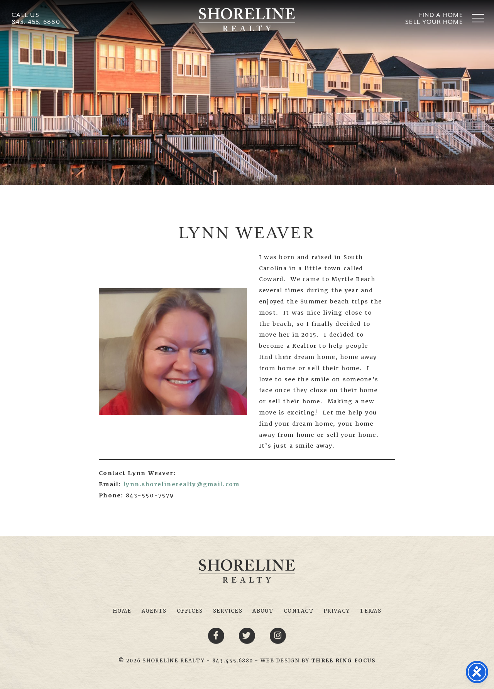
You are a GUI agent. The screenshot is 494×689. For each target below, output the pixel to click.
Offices (190, 611)
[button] (478, 18)
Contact (298, 611)
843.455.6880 (232, 660)
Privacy (336, 611)
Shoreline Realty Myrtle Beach (247, 20)
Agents (154, 611)
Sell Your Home (434, 21)
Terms (370, 611)
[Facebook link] (217, 635)
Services (227, 611)
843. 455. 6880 (36, 21)
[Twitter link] (248, 635)
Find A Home (441, 15)
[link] (343, 660)
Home (122, 611)
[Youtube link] (278, 635)
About (262, 611)
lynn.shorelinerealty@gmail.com (181, 484)
